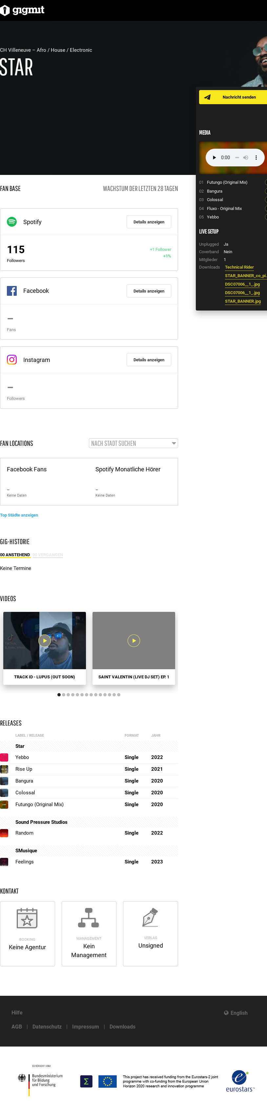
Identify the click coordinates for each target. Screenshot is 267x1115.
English (239, 1013)
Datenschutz (47, 1027)
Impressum (85, 1027)
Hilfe (17, 1013)
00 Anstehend (15, 554)
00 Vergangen (47, 554)
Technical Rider (239, 267)
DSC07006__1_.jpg (242, 284)
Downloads (122, 1027)
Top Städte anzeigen (19, 515)
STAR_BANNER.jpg (243, 301)
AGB (16, 1027)
